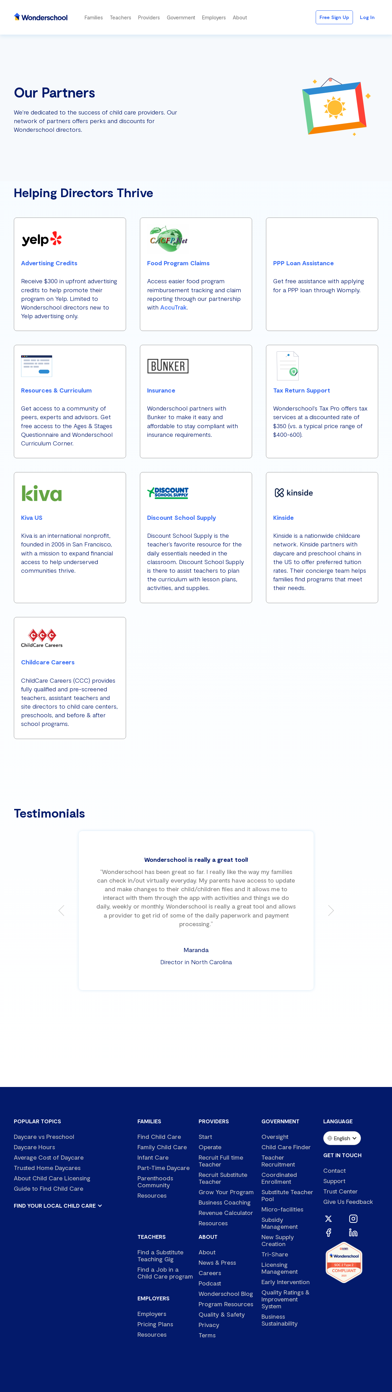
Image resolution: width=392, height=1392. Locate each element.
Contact (334, 1170)
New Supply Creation (277, 1240)
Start (205, 1136)
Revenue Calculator (226, 1212)
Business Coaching (225, 1202)
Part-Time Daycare (163, 1167)
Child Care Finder (286, 1147)
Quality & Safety (222, 1314)
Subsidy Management (279, 1223)
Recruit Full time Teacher (221, 1160)
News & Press (217, 1262)
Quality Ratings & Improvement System (285, 1299)
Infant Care (153, 1157)
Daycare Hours (34, 1147)
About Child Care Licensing (52, 1178)
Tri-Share (274, 1254)
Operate (210, 1147)
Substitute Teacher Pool (287, 1195)
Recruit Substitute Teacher (223, 1178)
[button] (93, 17)
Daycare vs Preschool (44, 1136)
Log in (367, 17)
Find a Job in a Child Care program (165, 1272)
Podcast (210, 1283)
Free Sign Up (334, 17)
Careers (210, 1272)
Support (334, 1180)
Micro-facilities (282, 1209)
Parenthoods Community (155, 1181)
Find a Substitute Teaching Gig (160, 1255)
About (207, 1252)
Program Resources (226, 1304)
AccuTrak (173, 307)
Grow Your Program (226, 1192)
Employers (151, 1313)
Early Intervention (285, 1281)
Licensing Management (279, 1268)
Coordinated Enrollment (279, 1178)
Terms (207, 1335)
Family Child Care (162, 1147)
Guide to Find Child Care (48, 1188)
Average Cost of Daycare (49, 1157)
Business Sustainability (279, 1319)
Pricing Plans (155, 1324)
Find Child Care (159, 1136)
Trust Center (340, 1191)
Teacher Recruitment (278, 1160)
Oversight (274, 1136)
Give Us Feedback (348, 1201)
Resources (151, 1195)
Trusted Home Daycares (47, 1167)
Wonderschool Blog (226, 1293)
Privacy (209, 1324)
